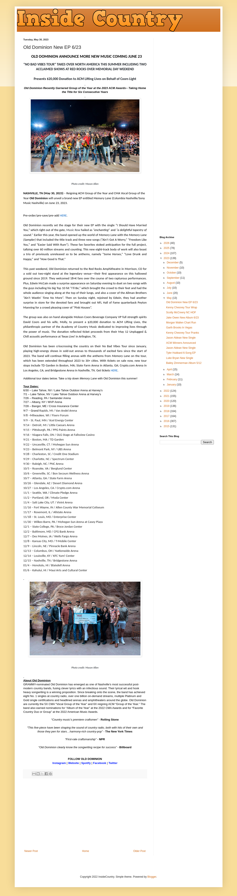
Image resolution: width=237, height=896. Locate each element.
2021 (167, 396)
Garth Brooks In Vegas (179, 327)
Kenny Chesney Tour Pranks (182, 332)
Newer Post (31, 851)
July (169, 287)
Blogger (151, 876)
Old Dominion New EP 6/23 (182, 302)
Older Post (139, 851)
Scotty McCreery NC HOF (181, 312)
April (170, 369)
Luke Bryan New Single (179, 358)
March (171, 374)
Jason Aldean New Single (180, 337)
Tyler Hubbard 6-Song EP (181, 352)
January (172, 384)
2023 (167, 258)
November (173, 267)
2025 (167, 248)
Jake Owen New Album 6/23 (182, 317)
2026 (167, 243)
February (172, 379)
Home (85, 851)
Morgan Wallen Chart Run (181, 322)
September (173, 277)
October (172, 272)
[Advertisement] (85, 814)
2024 (167, 253)
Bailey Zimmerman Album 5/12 (183, 362)
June (170, 292)
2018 (167, 411)
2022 (167, 390)
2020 (167, 401)
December (173, 262)
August (171, 282)
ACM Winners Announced (181, 342)
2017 (167, 416)
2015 (167, 426)
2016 (167, 421)
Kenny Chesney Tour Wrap (181, 307)
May (169, 297)
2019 (167, 405)
